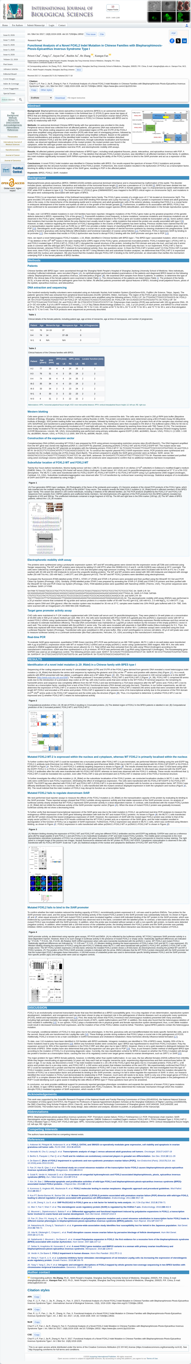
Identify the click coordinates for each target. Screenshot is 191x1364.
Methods (13, 118)
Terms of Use (152, 1358)
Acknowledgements (13, 125)
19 (128, 1048)
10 (34, 228)
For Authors (17, 25)
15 (54, 1022)
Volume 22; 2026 (10, 59)
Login (51, 25)
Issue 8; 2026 (9, 35)
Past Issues (8, 64)
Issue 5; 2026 (9, 49)
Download (60, 98)
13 (167, 233)
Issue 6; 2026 (9, 45)
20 (180, 1053)
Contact (62, 25)
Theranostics (13, 137)
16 (87, 1034)
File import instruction (76, 98)
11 (136, 231)
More (79, 70)
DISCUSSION (12, 122)
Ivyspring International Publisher (103, 1357)
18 (71, 1043)
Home (5, 25)
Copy (33, 90)
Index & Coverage (11, 83)
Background (12, 115)
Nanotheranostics (13, 150)
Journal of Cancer (13, 155)
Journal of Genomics (13, 160)
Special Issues (9, 93)
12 (41, 233)
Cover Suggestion (10, 88)
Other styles (46, 90)
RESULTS (13, 120)
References (12, 130)
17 (175, 1037)
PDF (174, 33)
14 (76, 1017)
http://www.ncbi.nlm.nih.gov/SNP (52, 677)
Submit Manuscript (36, 25)
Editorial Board (10, 74)
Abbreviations (12, 127)
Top (13, 113)
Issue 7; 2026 (9, 40)
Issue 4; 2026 (9, 54)
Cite (102, 34)
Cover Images (9, 79)
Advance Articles (10, 69)
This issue (91, 34)
